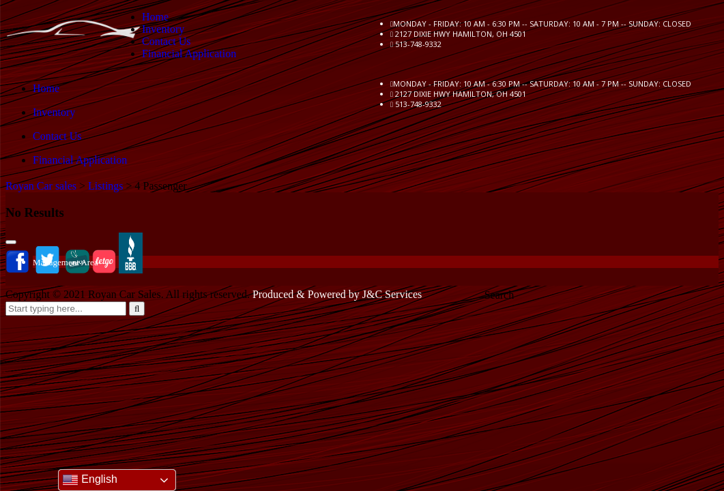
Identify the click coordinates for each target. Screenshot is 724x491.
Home (155, 17)
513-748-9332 (418, 44)
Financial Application (189, 53)
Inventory (163, 29)
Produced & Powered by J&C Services (337, 294)
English (89, 480)
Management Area (65, 262)
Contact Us (166, 41)
